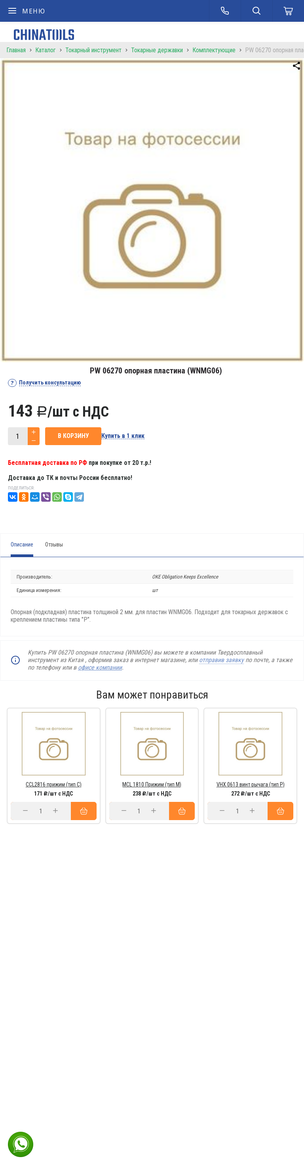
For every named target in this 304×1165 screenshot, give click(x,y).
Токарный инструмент (93, 50)
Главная (16, 50)
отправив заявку (221, 660)
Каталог (45, 50)
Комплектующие (214, 50)
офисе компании (100, 667)
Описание (22, 544)
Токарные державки (157, 50)
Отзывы (54, 544)
